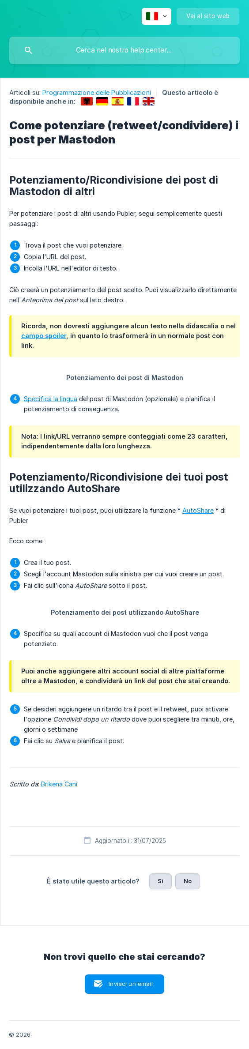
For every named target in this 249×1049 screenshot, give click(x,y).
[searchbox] (124, 50)
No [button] (188, 880)
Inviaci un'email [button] (130, 983)
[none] (156, 16)
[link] (87, 101)
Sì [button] (160, 880)
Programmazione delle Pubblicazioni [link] (96, 92)
